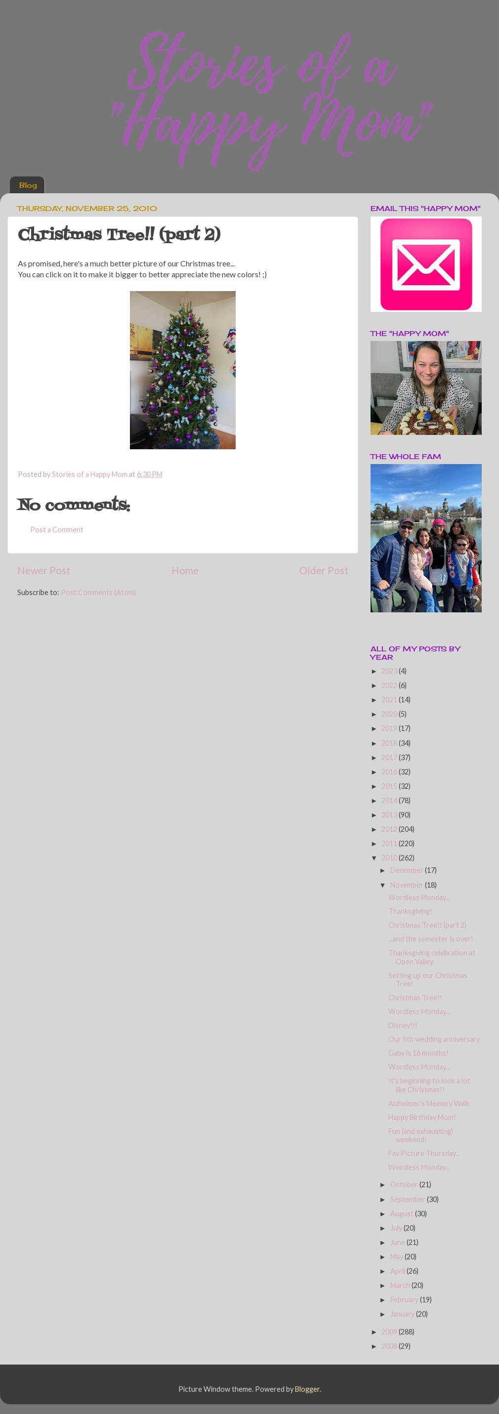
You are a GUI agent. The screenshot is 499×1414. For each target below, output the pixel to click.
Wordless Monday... (419, 897)
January (403, 1314)
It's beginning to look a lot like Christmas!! (429, 1084)
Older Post (323, 570)
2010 (390, 858)
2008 (390, 1346)
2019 (390, 728)
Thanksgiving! (410, 911)
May (397, 1256)
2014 (390, 800)
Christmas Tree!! (415, 997)
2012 (390, 829)
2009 (390, 1332)
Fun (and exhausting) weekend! (420, 1135)
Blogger (307, 1389)
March (401, 1285)
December (407, 870)
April (398, 1271)
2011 (390, 843)
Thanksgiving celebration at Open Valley (431, 956)
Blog (28, 185)
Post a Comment (56, 529)
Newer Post (43, 570)
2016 (390, 772)
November (407, 885)
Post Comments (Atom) (98, 592)
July (397, 1228)
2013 (390, 815)
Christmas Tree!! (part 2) (427, 925)
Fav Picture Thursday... (424, 1153)
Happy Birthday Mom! (422, 1117)
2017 (390, 757)
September (408, 1199)
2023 (390, 671)
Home (185, 570)
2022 (390, 685)
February (405, 1299)
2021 (390, 699)
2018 (390, 743)
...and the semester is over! (430, 939)
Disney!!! (402, 1025)
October (404, 1184)
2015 (390, 786)
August (402, 1213)
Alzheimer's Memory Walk (428, 1103)
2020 (390, 714)
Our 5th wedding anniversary (434, 1039)
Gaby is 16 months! (418, 1053)
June (398, 1242)
